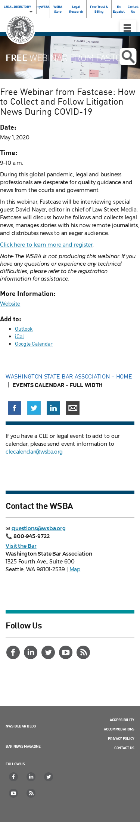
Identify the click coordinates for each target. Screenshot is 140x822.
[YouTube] (66, 652)
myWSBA (43, 6)
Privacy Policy (121, 738)
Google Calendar (34, 343)
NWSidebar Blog (21, 726)
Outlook (24, 328)
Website (10, 303)
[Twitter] (49, 652)
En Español (118, 8)
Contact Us (133, 8)
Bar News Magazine (23, 746)
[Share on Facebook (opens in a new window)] (14, 408)
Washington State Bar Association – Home (69, 376)
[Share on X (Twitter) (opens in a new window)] (34, 408)
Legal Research (76, 8)
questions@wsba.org (39, 528)
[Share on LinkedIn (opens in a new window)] (53, 408)
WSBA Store (57, 8)
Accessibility (122, 719)
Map (75, 569)
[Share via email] (73, 408)
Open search (127, 57)
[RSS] (84, 652)
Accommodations (119, 729)
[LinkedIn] (31, 652)
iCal (19, 336)
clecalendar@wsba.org (34, 451)
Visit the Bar (21, 546)
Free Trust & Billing (99, 8)
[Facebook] (14, 652)
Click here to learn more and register (46, 244)
